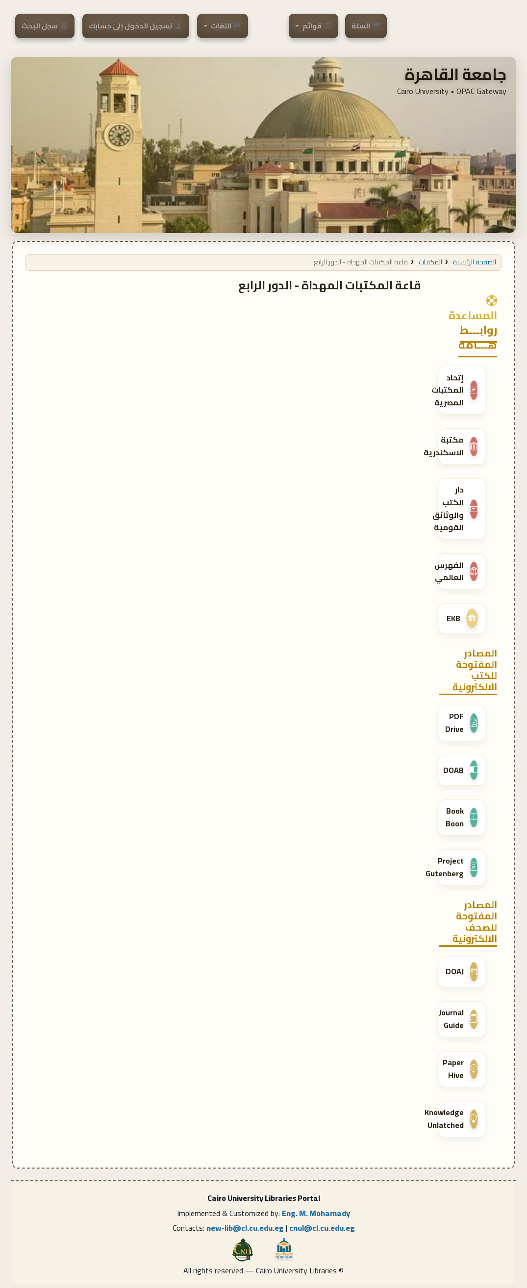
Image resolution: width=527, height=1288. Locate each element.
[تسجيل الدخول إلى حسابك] (136, 25)
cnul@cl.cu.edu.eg (322, 1227)
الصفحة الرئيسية (474, 262)
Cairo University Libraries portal (451, 22)
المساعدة (473, 308)
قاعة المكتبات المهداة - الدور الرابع (361, 262)
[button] (366, 25)
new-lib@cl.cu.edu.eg (245, 1227)
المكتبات (430, 262)
